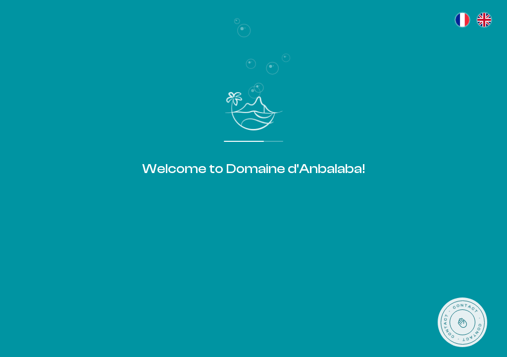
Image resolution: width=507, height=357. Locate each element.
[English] (484, 20)
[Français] (462, 20)
